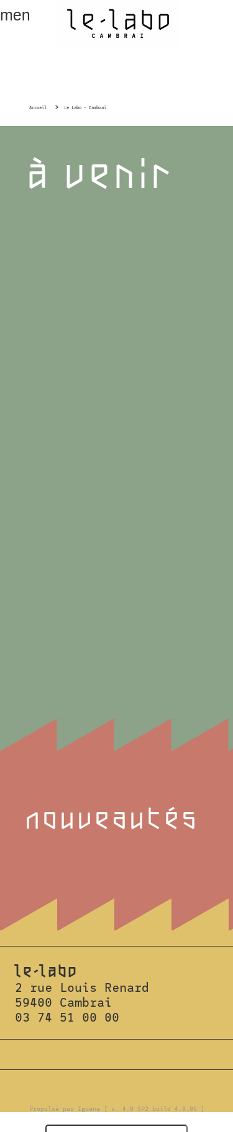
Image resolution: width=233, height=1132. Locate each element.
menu (15, 15)
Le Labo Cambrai (118, 23)
